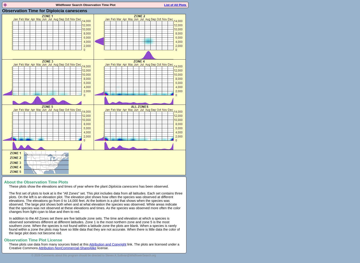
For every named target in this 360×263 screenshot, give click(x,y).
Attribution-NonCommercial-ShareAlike (67, 248)
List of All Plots (175, 5)
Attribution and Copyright (107, 244)
